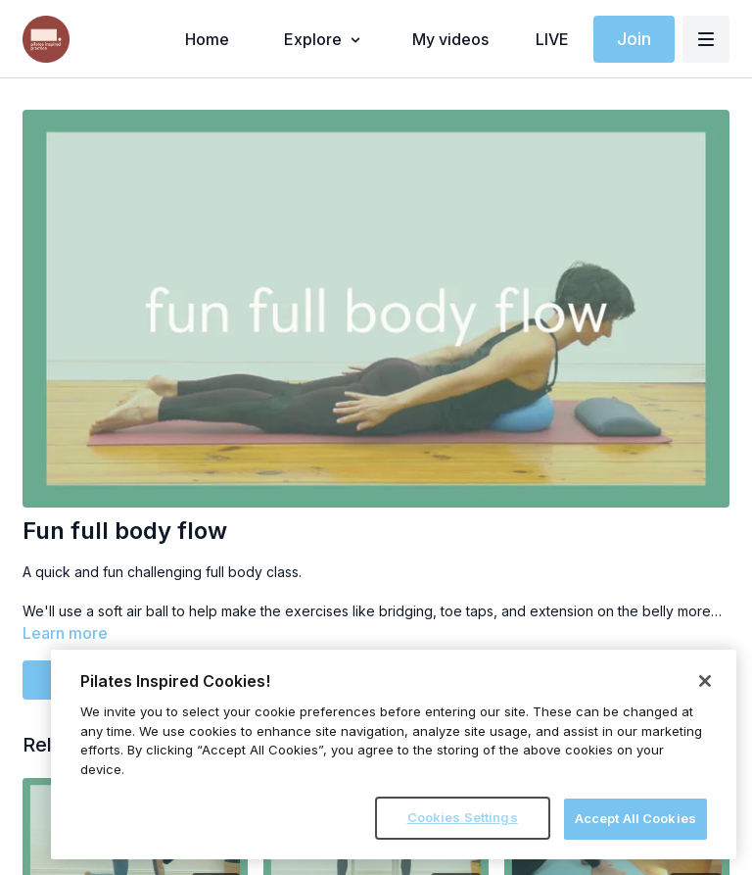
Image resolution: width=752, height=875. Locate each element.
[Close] (705, 681)
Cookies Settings (462, 817)
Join (634, 38)
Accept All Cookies (635, 818)
